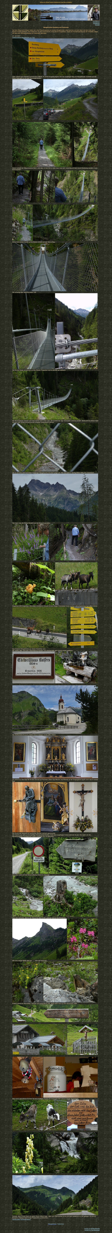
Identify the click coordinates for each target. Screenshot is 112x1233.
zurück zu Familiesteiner (92, 1230)
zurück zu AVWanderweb (92, 1228)
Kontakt (97, 25)
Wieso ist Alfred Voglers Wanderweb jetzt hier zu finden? (56, 2)
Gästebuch (96, 23)
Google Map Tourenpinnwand (21, 1219)
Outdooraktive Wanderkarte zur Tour (23, 37)
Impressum (96, 21)
